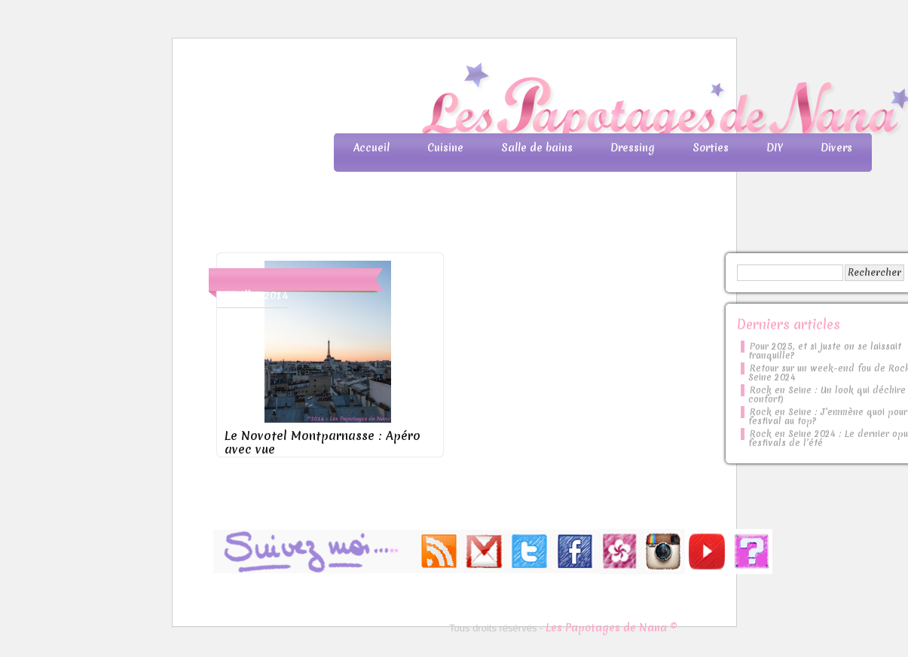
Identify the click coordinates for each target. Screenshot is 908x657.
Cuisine (445, 147)
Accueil (371, 147)
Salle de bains (537, 147)
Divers (836, 147)
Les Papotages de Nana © (611, 627)
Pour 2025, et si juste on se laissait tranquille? (824, 351)
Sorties (710, 147)
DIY (774, 147)
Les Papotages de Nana (554, 102)
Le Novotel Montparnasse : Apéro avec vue (322, 442)
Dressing (632, 147)
